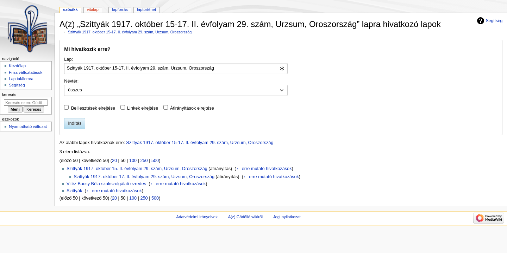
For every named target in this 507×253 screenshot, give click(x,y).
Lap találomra (21, 79)
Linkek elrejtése (142, 108)
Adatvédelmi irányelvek (196, 217)
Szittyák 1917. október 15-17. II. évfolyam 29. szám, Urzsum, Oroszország (130, 32)
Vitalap (93, 9)
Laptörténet (146, 9)
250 (144, 160)
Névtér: (71, 81)
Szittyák (74, 190)
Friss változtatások (25, 72)
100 (133, 160)
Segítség (494, 20)
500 (155, 160)
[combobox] (176, 68)
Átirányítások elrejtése (192, 108)
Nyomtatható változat (28, 126)
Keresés (9, 94)
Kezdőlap (17, 66)
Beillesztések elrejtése (93, 108)
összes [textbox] (75, 89)
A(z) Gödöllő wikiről (245, 217)
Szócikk (70, 9)
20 (114, 160)
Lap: (68, 59)
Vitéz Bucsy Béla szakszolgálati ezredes (106, 183)
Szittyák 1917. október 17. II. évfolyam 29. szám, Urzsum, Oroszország (144, 176)
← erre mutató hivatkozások (264, 168)
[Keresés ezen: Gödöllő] (26, 102)
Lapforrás (120, 9)
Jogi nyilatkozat (287, 217)
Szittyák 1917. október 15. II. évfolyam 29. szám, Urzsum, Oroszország (137, 168)
